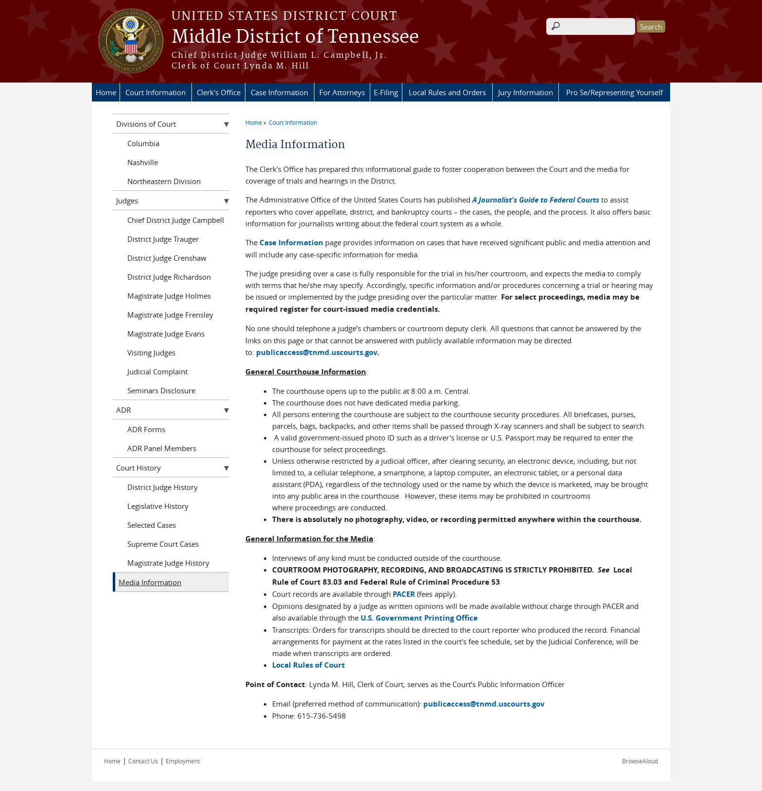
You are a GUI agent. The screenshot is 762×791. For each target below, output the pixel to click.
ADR (123, 410)
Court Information (155, 92)
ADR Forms (146, 429)
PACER (404, 594)
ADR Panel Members (161, 448)
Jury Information (525, 92)
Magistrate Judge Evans (166, 333)
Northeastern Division (164, 181)
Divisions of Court (146, 124)
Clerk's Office (219, 92)
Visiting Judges (151, 352)
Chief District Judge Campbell (175, 220)
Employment (183, 761)
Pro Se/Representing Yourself (614, 92)
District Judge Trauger (163, 239)
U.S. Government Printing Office (419, 618)
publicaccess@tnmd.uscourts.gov (316, 352)
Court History (138, 467)
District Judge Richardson (169, 277)
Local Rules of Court (308, 665)
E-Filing (386, 92)
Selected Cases (151, 525)
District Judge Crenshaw (167, 258)
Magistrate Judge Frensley (170, 315)
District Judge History (162, 487)
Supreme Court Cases (163, 544)
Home (106, 92)
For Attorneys (342, 92)
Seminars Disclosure (161, 390)
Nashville (142, 162)
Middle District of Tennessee (295, 37)
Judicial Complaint (157, 371)
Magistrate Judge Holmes (169, 296)
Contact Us (143, 761)
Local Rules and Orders (447, 92)
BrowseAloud (640, 761)
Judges (127, 200)
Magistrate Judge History (168, 563)
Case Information (279, 92)
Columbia (143, 143)
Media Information (150, 582)
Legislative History (158, 506)
